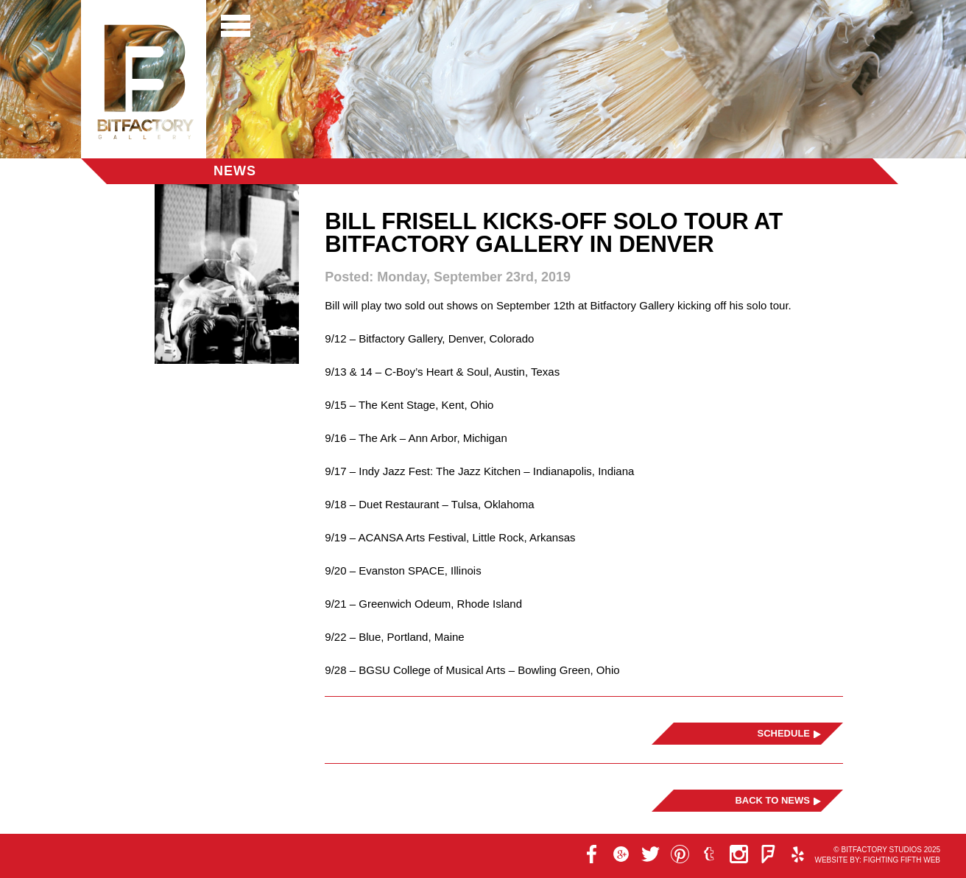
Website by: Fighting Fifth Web (877, 860)
